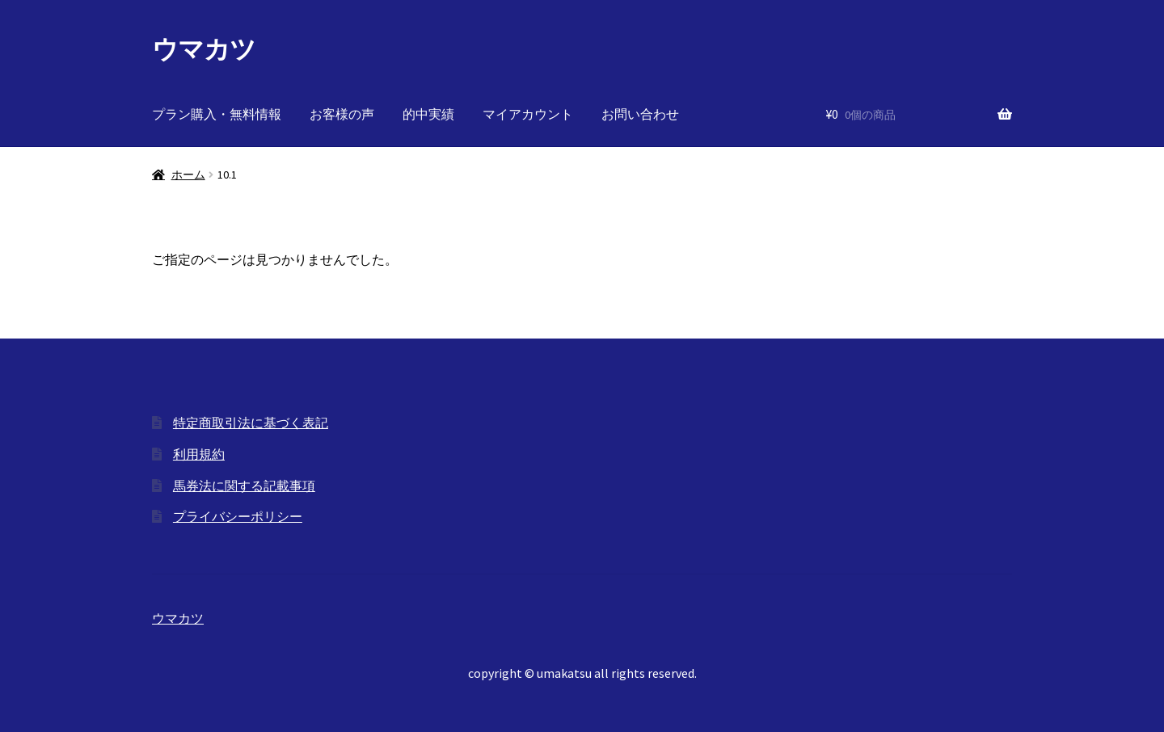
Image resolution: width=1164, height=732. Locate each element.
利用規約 (199, 454)
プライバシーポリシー (237, 516)
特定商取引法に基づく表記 (250, 422)
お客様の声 (342, 114)
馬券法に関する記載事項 (244, 485)
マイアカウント (528, 114)
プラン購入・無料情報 (216, 114)
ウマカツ (203, 49)
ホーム (188, 174)
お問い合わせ (640, 114)
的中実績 (428, 114)
